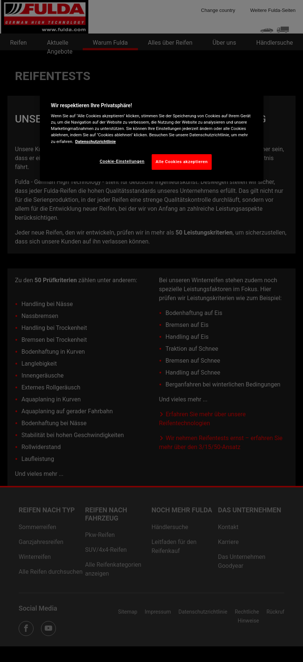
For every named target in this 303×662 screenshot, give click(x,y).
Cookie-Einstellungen (122, 161)
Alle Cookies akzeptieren (182, 161)
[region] (151, 134)
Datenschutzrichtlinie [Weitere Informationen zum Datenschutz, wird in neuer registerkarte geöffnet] (95, 141)
